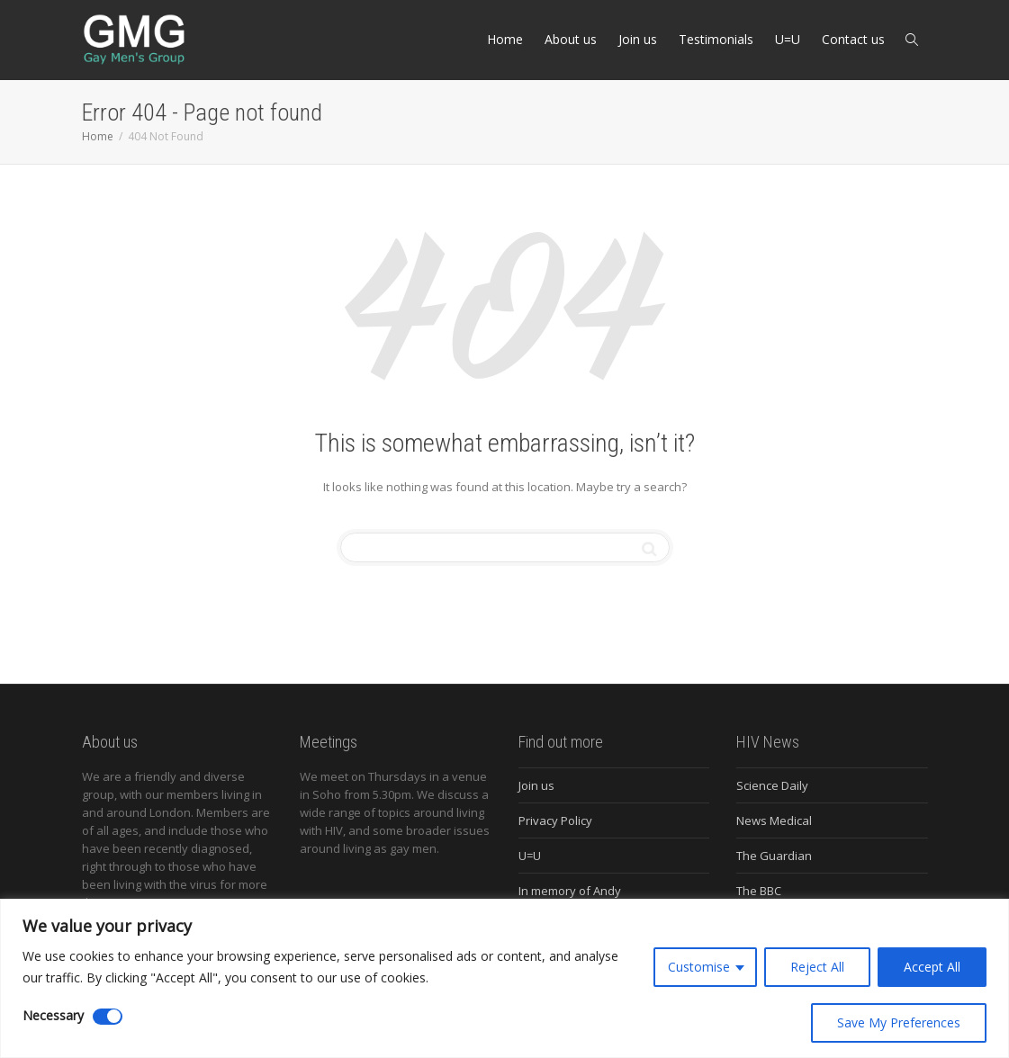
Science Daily (772, 785)
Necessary (53, 1015)
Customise (699, 966)
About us (571, 39)
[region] (504, 978)
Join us (637, 39)
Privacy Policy (555, 820)
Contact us (853, 39)
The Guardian (774, 855)
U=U (787, 39)
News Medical (774, 820)
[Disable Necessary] (107, 1017)
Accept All (932, 966)
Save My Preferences (898, 1022)
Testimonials (716, 39)
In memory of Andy (569, 891)
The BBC (758, 891)
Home (505, 39)
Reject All (817, 966)
